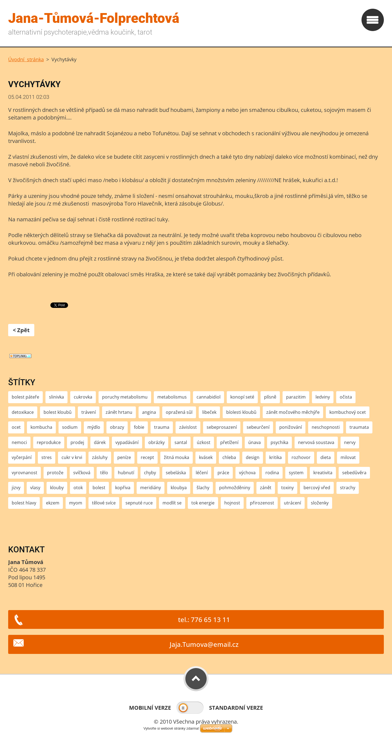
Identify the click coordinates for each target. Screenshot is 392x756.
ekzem (52, 503)
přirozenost (262, 503)
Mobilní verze (150, 707)
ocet (16, 427)
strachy (347, 488)
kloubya (179, 488)
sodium (70, 427)
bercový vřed (317, 488)
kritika (275, 457)
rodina (272, 473)
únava (254, 442)
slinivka (56, 397)
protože (55, 473)
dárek (100, 442)
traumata (359, 427)
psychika (279, 442)
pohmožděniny (234, 488)
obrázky (156, 442)
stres (46, 457)
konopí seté (242, 397)
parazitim (296, 397)
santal (180, 442)
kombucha (41, 427)
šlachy (203, 488)
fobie (139, 427)
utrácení (292, 503)
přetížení (229, 442)
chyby (150, 473)
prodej (77, 442)
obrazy (117, 427)
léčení (202, 473)
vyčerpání (22, 457)
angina (149, 412)
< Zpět (21, 330)
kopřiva (122, 488)
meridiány (150, 488)
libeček (209, 412)
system (296, 473)
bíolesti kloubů (241, 412)
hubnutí (126, 473)
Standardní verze (236, 707)
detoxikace (23, 412)
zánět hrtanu (119, 412)
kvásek (206, 457)
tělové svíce (104, 503)
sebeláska (176, 473)
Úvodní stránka (26, 59)
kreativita (322, 473)
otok (78, 488)
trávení (88, 412)
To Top (196, 678)
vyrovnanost (24, 473)
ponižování (290, 427)
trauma (161, 427)
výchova (247, 473)
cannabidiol (208, 397)
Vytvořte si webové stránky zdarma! (171, 728)
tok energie (203, 503)
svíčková (81, 473)
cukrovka (83, 397)
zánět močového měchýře (293, 412)
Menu (373, 20)
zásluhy (100, 457)
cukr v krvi (72, 457)
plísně (270, 397)
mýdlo (93, 427)
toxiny (287, 488)
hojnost (232, 503)
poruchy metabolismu (125, 397)
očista (346, 397)
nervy (350, 442)
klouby (57, 488)
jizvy (16, 488)
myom (75, 503)
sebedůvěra (354, 473)
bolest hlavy (24, 503)
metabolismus (172, 397)
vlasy (35, 488)
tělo (104, 473)
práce (223, 473)
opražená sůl (179, 412)
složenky (320, 503)
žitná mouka (176, 457)
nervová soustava (316, 442)
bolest (99, 488)
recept (147, 457)
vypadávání (127, 442)
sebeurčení (258, 427)
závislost (188, 427)
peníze (124, 457)
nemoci (19, 442)
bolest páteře (25, 397)
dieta (325, 457)
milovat (348, 457)
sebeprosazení (222, 427)
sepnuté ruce (139, 503)
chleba (229, 457)
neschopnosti (326, 427)
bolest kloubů (58, 412)
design (252, 457)
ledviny (323, 397)
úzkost (203, 442)
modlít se (172, 503)
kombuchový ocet (347, 412)
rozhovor (301, 457)
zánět (265, 488)
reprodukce (49, 442)
